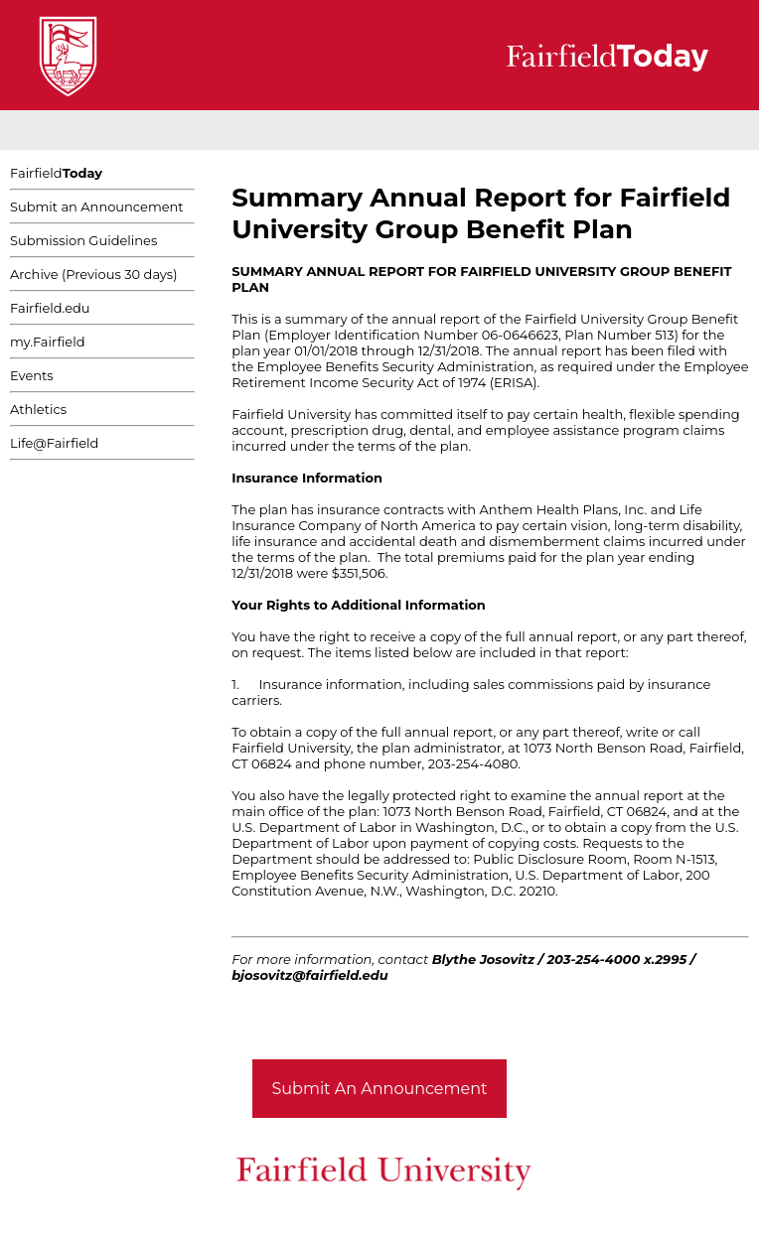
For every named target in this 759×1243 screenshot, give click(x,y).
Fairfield (56, 173)
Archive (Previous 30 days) (93, 274)
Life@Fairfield (54, 443)
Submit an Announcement (97, 206)
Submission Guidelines (83, 240)
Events (32, 375)
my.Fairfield (47, 341)
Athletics (38, 409)
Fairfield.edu (50, 308)
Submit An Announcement (380, 1088)
